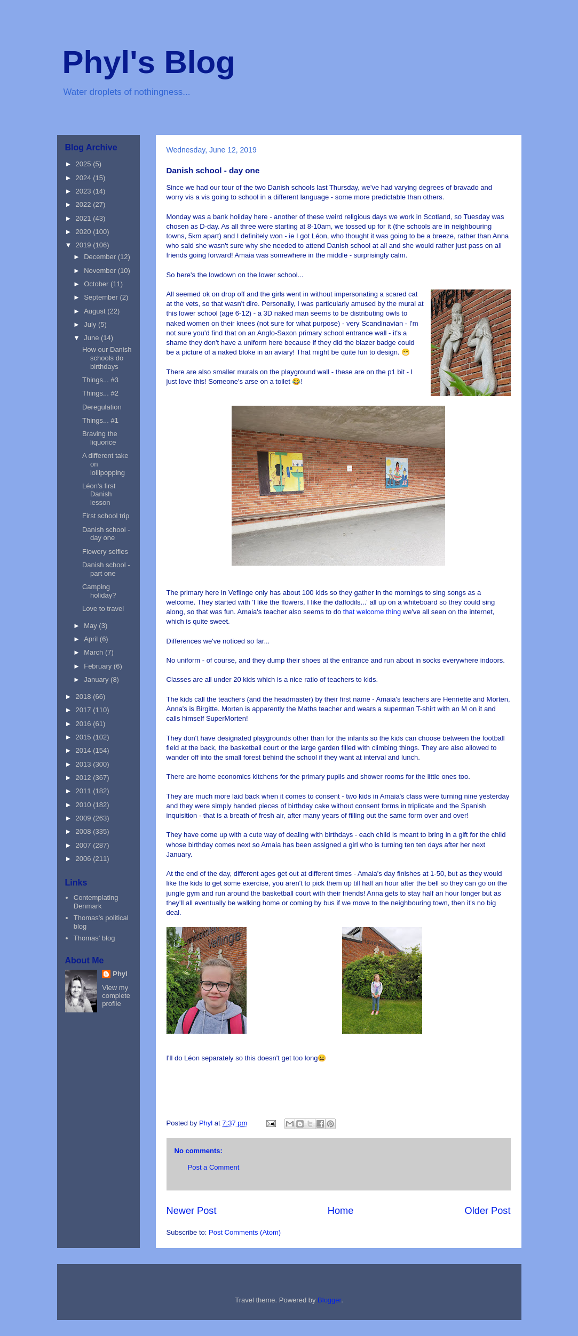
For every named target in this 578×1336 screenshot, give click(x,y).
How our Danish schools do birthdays (107, 357)
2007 (84, 845)
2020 (84, 232)
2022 (84, 204)
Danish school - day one (106, 534)
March (94, 652)
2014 (84, 750)
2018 (84, 697)
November (101, 271)
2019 (84, 245)
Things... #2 (100, 393)
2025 (84, 164)
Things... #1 (100, 420)
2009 (84, 818)
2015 (84, 737)
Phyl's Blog (148, 62)
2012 (84, 778)
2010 (84, 805)
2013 (84, 764)
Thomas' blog (94, 938)
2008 (84, 831)
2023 (84, 191)
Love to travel (103, 609)
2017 (84, 710)
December (101, 257)
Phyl (120, 974)
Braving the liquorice (99, 438)
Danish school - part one (106, 569)
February (99, 666)
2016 (84, 724)
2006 (84, 859)
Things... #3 (100, 380)
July (91, 324)
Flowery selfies (105, 552)
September (102, 297)
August (95, 311)
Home (341, 1210)
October (97, 284)
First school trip (105, 516)
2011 (84, 791)
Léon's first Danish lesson (98, 494)
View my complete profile (116, 996)
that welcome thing (373, 612)
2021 (84, 218)
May (91, 626)
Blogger (329, 1300)
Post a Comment (214, 1167)
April (92, 639)
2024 (84, 178)
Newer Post (192, 1210)
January (97, 679)
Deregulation (102, 407)
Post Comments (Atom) (245, 1232)
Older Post (488, 1210)
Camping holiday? (99, 591)
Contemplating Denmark (96, 902)
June (92, 338)
